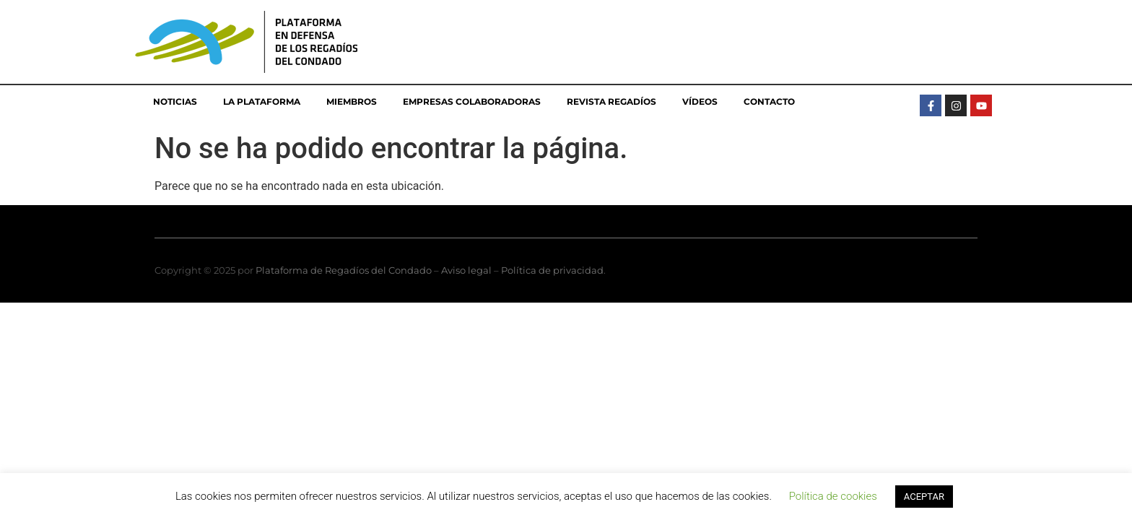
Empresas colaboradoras (472, 101)
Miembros (351, 101)
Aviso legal (466, 270)
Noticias (175, 101)
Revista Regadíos (611, 101)
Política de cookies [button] (833, 496)
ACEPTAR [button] (924, 496)
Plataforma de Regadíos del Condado (344, 270)
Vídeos (700, 101)
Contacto (769, 101)
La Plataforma (261, 101)
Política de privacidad (552, 270)
